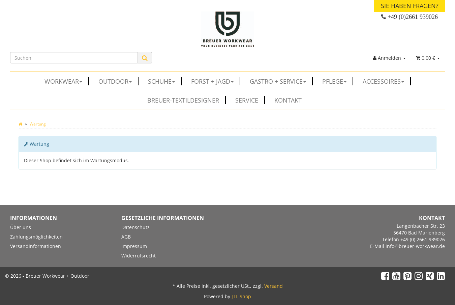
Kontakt (288, 100)
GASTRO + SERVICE (281, 81)
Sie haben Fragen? (409, 6)
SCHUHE (165, 81)
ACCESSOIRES (387, 81)
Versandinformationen (35, 246)
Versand (273, 286)
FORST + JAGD (215, 81)
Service (250, 100)
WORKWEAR (66, 81)
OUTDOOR (118, 81)
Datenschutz (135, 227)
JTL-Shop (241, 296)
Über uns (20, 227)
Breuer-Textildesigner (186, 100)
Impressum (134, 246)
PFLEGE (337, 81)
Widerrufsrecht (138, 255)
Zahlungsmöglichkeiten (36, 236)
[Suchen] (74, 57)
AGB (126, 236)
